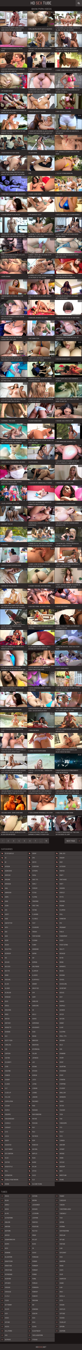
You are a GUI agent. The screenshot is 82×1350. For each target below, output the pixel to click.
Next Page (74, 841)
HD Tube (41, 3)
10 (46, 841)
